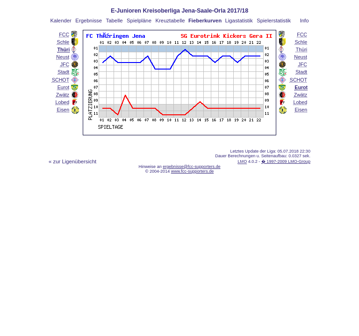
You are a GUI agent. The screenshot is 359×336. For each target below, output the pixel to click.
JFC (65, 64)
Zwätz (62, 95)
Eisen (63, 109)
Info (304, 20)
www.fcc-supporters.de (192, 171)
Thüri (301, 49)
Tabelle (114, 20)
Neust (62, 57)
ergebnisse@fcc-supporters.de (191, 166)
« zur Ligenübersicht (72, 161)
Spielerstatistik (274, 20)
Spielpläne (139, 20)
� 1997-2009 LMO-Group (285, 161)
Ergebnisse (88, 20)
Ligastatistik (238, 20)
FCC (64, 34)
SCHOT (60, 80)
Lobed (63, 102)
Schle (63, 42)
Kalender (60, 20)
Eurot (63, 87)
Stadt (63, 72)
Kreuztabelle (170, 20)
